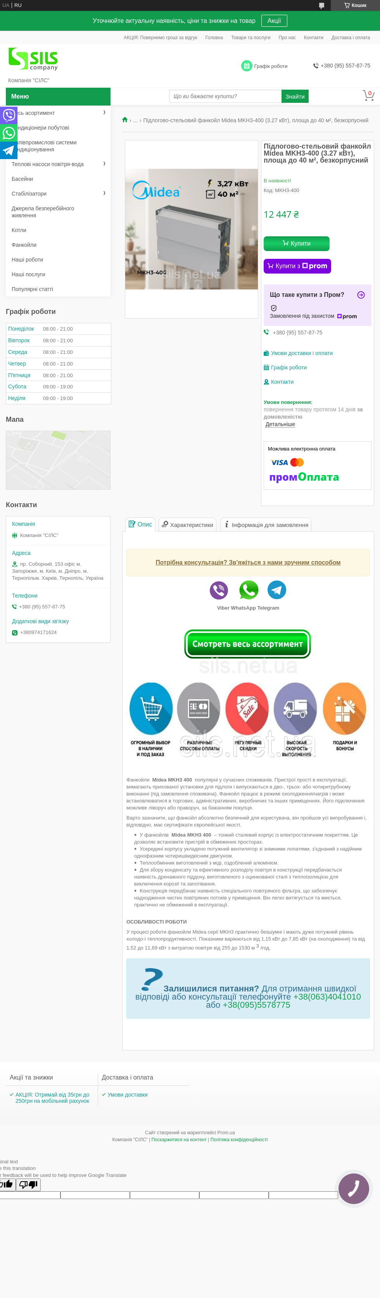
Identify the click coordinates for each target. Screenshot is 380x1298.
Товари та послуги (250, 37)
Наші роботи (27, 259)
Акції (274, 20)
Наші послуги (28, 274)
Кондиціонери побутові (40, 128)
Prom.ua (226, 1132)
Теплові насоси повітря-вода (48, 164)
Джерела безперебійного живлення (43, 211)
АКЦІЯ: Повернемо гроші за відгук (160, 37)
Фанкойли (24, 245)
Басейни (22, 179)
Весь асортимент (33, 113)
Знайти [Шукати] (294, 96)
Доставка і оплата (351, 37)
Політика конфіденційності (239, 1139)
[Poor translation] (28, 1184)
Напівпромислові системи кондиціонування (44, 146)
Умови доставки (128, 1095)
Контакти (313, 37)
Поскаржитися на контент (179, 1139)
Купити (301, 243)
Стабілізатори (29, 194)
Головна (214, 37)
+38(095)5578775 (256, 1005)
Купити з (301, 266)
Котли (19, 230)
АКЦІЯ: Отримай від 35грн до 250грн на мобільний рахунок (52, 1098)
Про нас (287, 37)
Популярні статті (32, 289)
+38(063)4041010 (327, 997)
